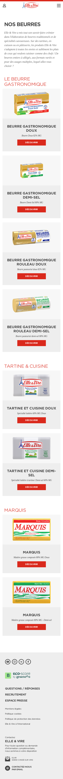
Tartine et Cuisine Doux (31, 408)
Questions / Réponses (22, 688)
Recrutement (15, 694)
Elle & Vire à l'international (17, 724)
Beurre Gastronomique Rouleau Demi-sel (31, 329)
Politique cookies (13, 713)
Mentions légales (13, 708)
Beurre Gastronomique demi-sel (31, 195)
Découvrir (31, 142)
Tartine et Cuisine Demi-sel (31, 473)
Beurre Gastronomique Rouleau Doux (31, 262)
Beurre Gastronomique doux (31, 128)
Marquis (31, 552)
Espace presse (16, 700)
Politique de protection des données (22, 719)
